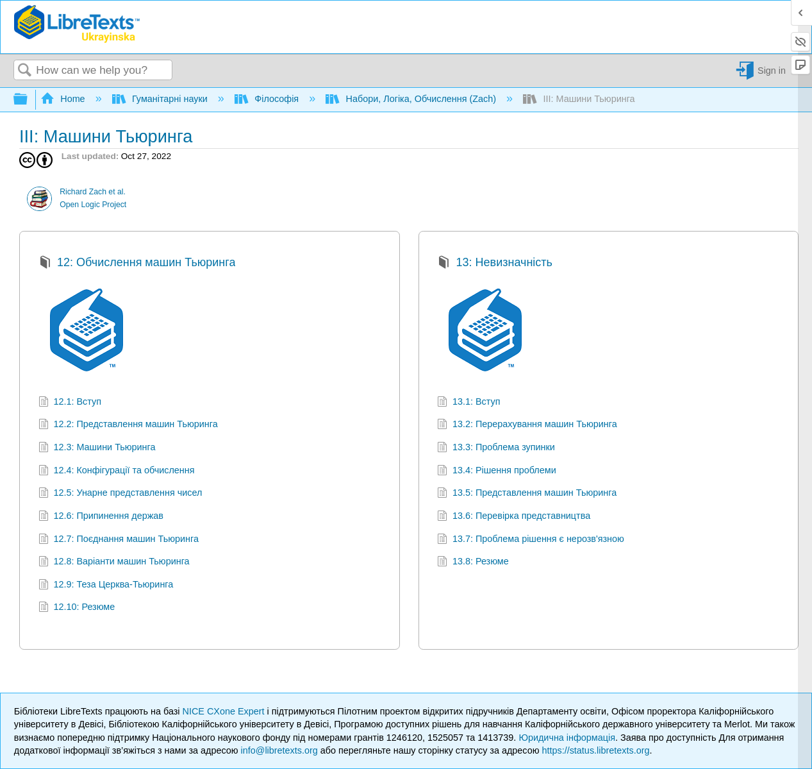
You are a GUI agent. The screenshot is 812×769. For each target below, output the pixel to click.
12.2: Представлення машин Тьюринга (128, 426)
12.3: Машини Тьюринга (97, 449)
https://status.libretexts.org (595, 750)
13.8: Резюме (472, 563)
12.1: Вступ (69, 403)
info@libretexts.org (279, 750)
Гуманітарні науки (161, 99)
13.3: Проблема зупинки (496, 449)
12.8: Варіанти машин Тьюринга (114, 563)
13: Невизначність (494, 264)
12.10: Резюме (76, 608)
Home (64, 99)
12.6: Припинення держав (100, 517)
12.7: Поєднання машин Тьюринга (118, 540)
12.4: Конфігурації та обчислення (116, 472)
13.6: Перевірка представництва (513, 517)
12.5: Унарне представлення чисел (120, 494)
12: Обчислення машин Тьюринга (137, 264)
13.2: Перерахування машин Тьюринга (527, 426)
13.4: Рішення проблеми (496, 472)
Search (25, 71)
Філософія (268, 99)
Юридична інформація (566, 737)
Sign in (772, 70)
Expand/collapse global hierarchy (29, 100)
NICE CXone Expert (225, 711)
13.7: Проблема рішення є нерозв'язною (530, 540)
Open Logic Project (93, 204)
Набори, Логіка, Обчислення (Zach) (412, 99)
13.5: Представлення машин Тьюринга (527, 494)
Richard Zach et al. (93, 191)
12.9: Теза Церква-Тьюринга (105, 586)
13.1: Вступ (468, 403)
